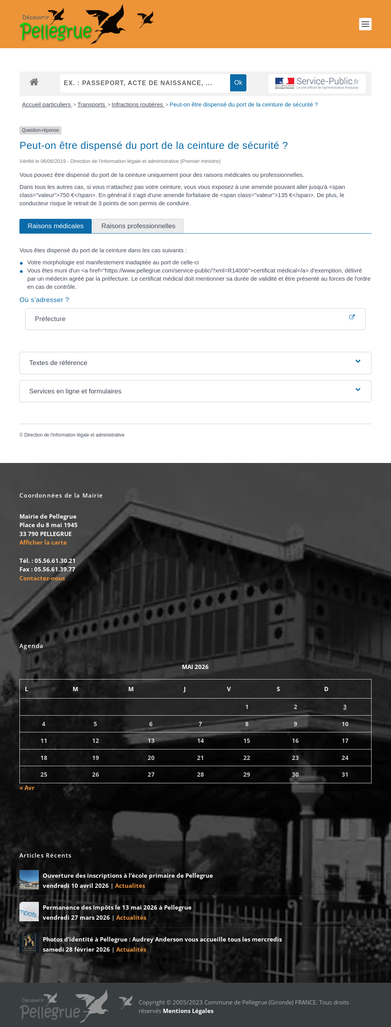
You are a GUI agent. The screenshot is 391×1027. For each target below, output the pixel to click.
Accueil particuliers (47, 104)
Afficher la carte (43, 542)
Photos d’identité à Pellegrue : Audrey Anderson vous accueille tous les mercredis (162, 939)
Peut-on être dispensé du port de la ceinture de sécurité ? (243, 104)
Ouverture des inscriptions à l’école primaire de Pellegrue (128, 875)
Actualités (130, 885)
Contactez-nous (42, 578)
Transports (91, 104)
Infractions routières (138, 104)
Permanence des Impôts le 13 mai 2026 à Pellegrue (117, 907)
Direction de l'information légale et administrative (74, 435)
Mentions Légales (188, 1011)
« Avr (27, 787)
